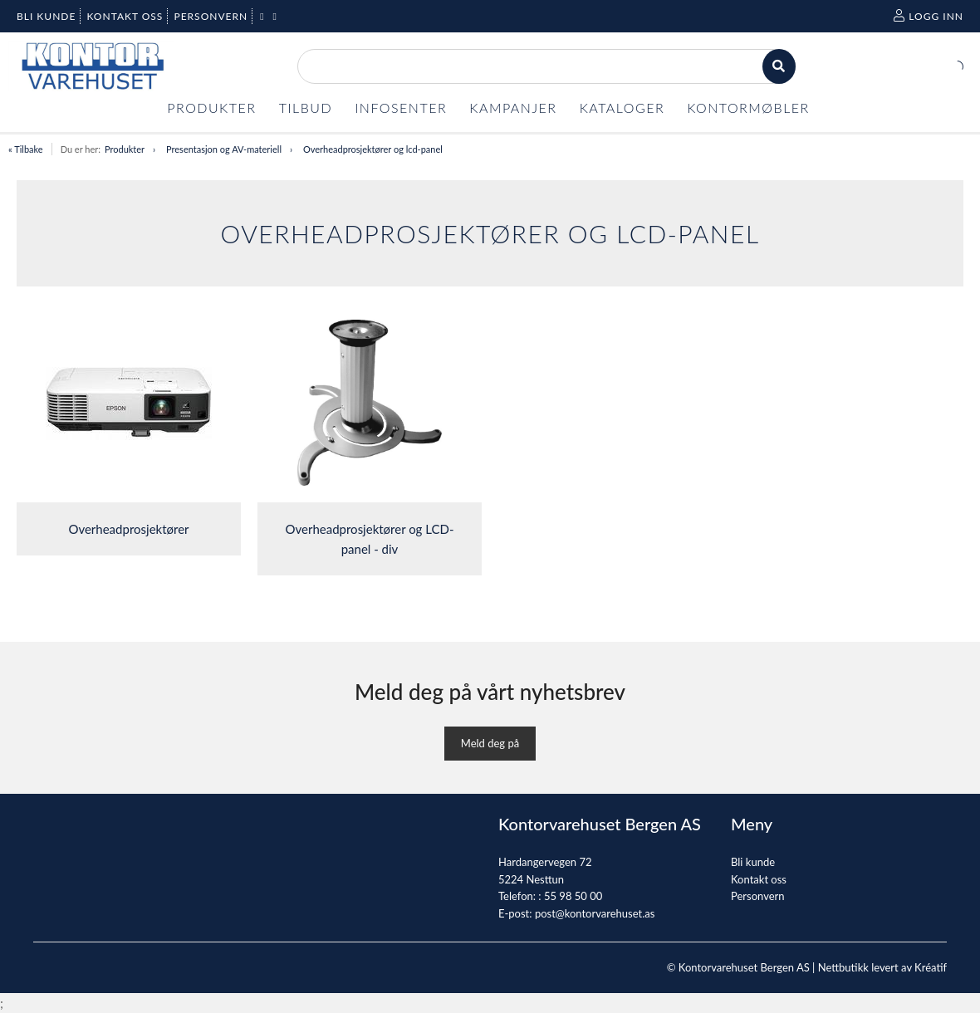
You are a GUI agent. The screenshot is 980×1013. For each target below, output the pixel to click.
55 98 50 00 (573, 896)
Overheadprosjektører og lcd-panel (373, 149)
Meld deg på (490, 743)
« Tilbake (25, 149)
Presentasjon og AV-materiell (224, 149)
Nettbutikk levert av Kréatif (882, 967)
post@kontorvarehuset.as (594, 913)
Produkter (125, 149)
